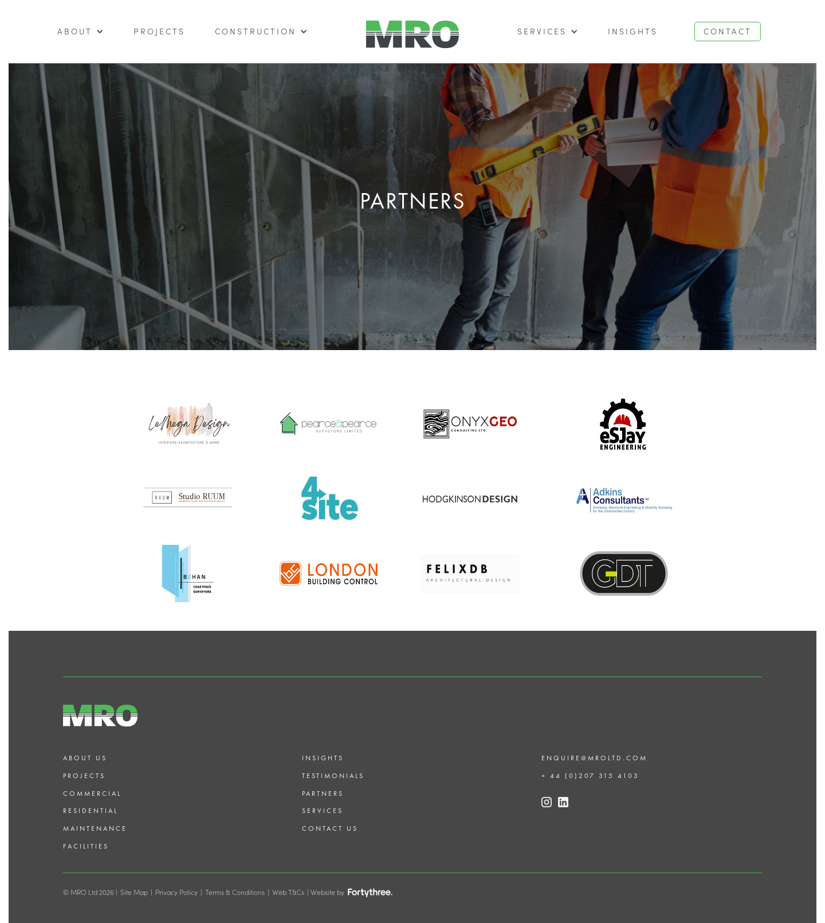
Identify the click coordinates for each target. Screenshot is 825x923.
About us (85, 758)
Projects (84, 775)
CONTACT (728, 31)
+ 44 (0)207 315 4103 (590, 775)
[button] (80, 31)
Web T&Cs (288, 892)
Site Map (134, 892)
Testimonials (333, 775)
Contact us (330, 828)
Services (322, 810)
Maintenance (95, 828)
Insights (633, 31)
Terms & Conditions (235, 892)
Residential (90, 810)
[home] (412, 31)
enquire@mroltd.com (594, 758)
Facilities (86, 846)
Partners (323, 793)
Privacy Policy (176, 892)
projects (159, 31)
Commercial (92, 793)
